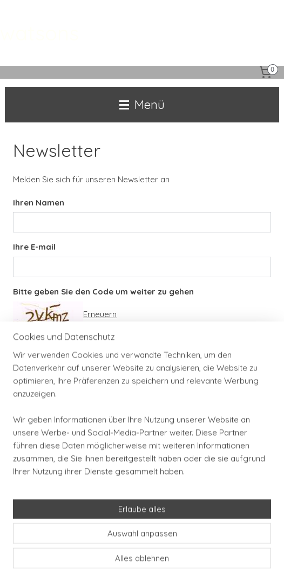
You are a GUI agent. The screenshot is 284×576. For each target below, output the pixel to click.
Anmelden (40, 367)
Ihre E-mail (34, 247)
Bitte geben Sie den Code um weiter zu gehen (103, 291)
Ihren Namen (38, 202)
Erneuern (100, 313)
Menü (142, 104)
